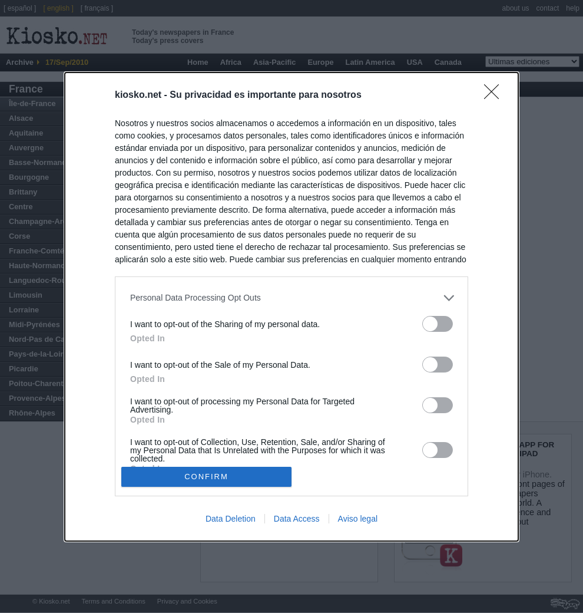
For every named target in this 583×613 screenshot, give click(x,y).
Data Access (297, 518)
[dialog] (291, 306)
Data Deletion (231, 518)
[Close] (495, 95)
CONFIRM (206, 476)
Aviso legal (357, 518)
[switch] (437, 324)
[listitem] (291, 298)
